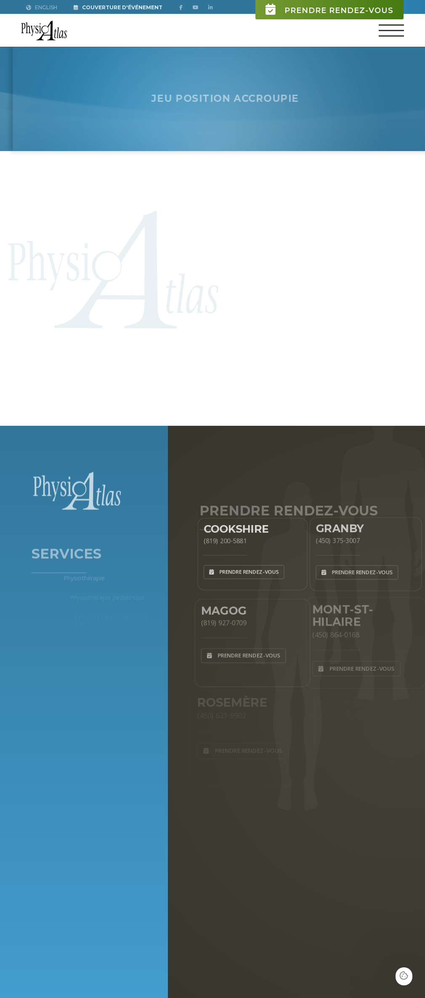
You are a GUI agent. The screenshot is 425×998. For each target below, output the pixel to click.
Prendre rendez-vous (329, 9)
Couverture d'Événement (118, 7)
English (41, 7)
